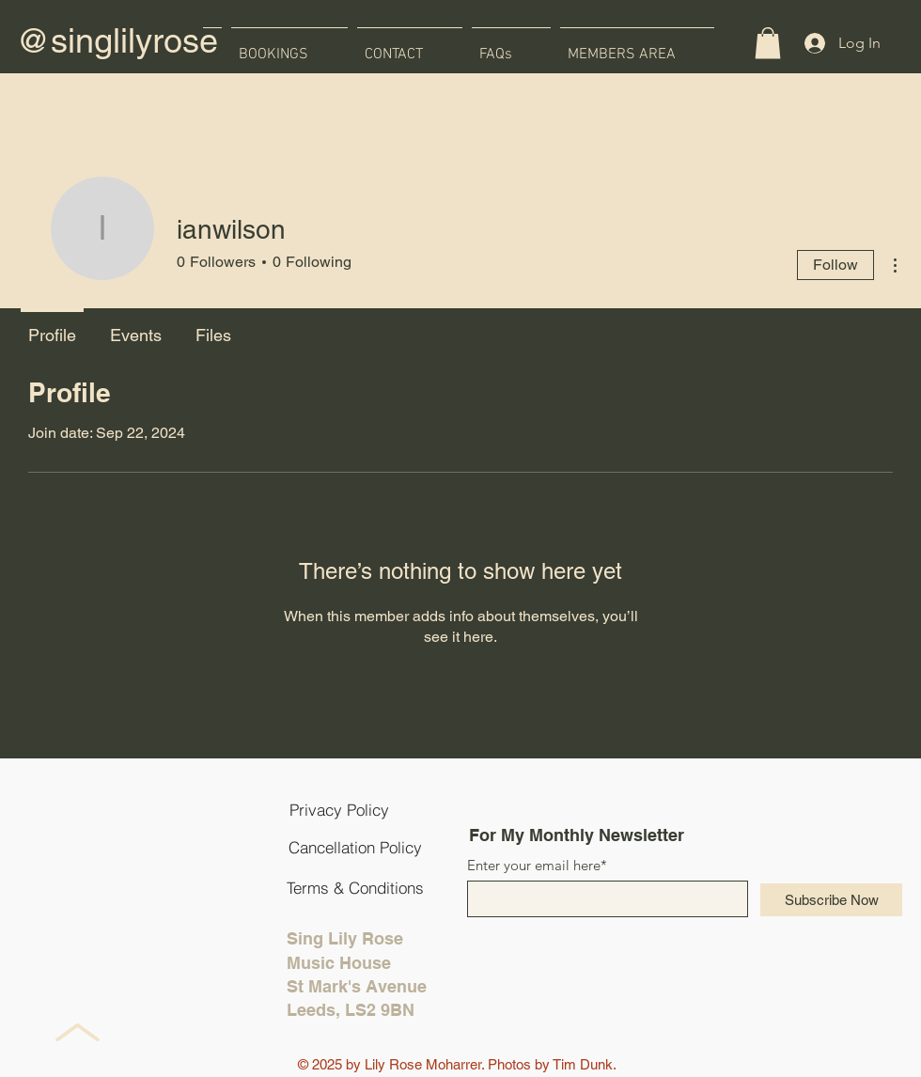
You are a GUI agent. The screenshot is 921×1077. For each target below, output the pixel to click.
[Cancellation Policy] (355, 847)
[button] (768, 42)
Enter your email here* (537, 865)
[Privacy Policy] (339, 809)
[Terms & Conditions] (355, 887)
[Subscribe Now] (831, 899)
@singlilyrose (117, 40)
